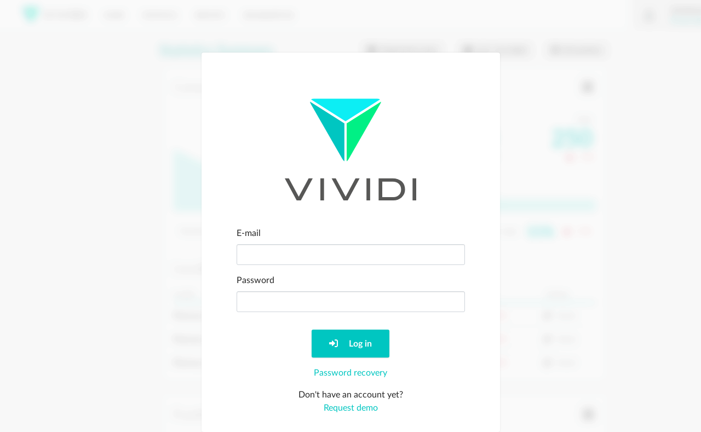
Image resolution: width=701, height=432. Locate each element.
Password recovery (350, 372)
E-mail (249, 233)
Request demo (351, 408)
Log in (350, 343)
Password (255, 280)
